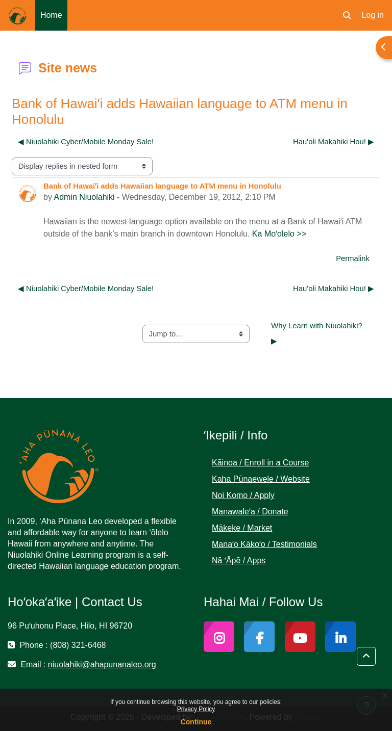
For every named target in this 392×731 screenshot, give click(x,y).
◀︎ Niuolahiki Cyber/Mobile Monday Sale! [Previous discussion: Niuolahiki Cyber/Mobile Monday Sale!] (86, 142)
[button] (347, 15)
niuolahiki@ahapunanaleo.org (102, 664)
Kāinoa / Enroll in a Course (260, 462)
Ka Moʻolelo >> (279, 233)
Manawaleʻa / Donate (250, 511)
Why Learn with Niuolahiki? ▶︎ (317, 333)
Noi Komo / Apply (243, 495)
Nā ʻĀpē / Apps (238, 560)
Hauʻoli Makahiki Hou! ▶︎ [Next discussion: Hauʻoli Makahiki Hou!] (333, 142)
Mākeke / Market (242, 528)
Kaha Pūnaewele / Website (261, 479)
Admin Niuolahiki (84, 197)
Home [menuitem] (51, 15)
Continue (196, 722)
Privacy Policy (196, 709)
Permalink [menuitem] (353, 258)
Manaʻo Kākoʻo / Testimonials (264, 544)
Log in (372, 15)
